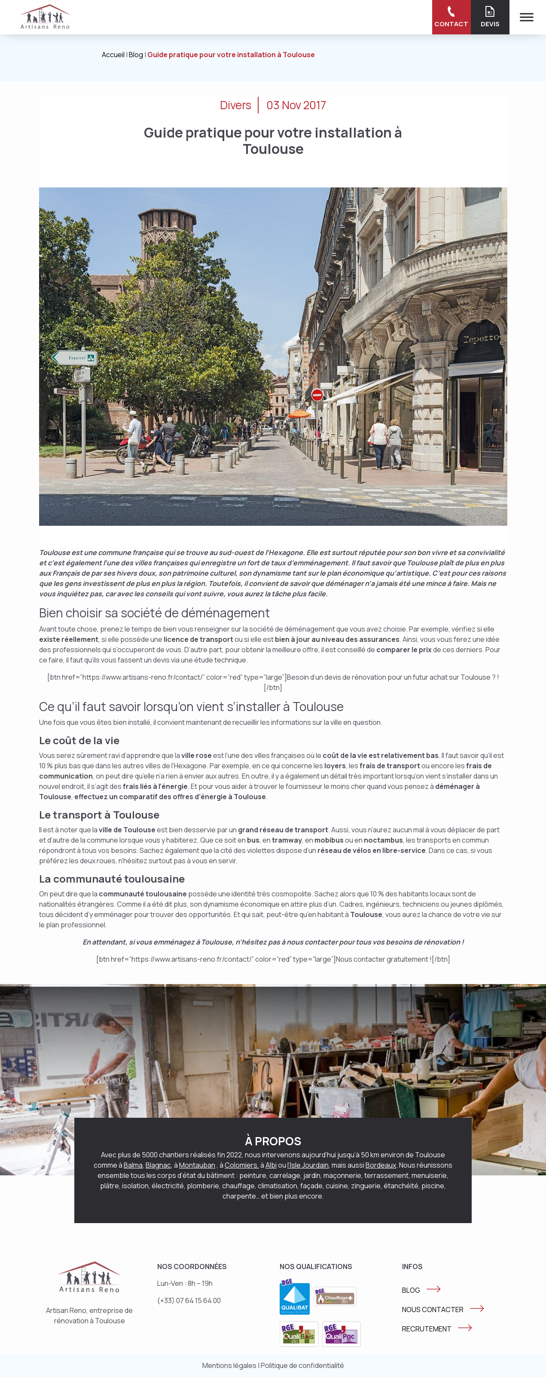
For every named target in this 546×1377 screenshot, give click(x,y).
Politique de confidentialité (302, 1365)
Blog (136, 54)
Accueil (113, 54)
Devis (490, 17)
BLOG (411, 1290)
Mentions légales (229, 1365)
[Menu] (527, 17)
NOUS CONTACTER (433, 1309)
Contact (451, 17)
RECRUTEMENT (426, 1329)
